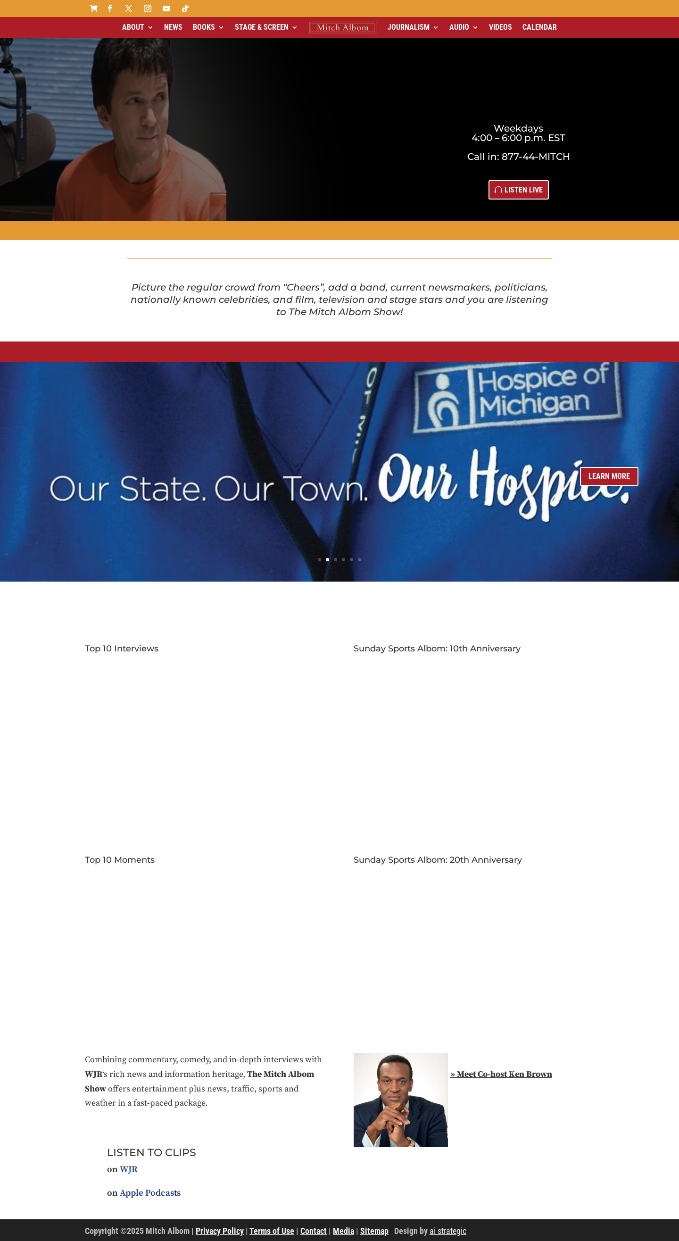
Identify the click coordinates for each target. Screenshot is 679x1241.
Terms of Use (271, 1231)
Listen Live (524, 189)
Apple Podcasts (150, 1193)
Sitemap (374, 1231)
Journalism (409, 27)
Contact (313, 1231)
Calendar (539, 27)
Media (343, 1231)
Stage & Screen (262, 27)
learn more (609, 476)
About (133, 27)
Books (204, 27)
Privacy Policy (220, 1231)
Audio (459, 27)
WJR (129, 1169)
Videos (500, 27)
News (173, 27)
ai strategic (448, 1231)
